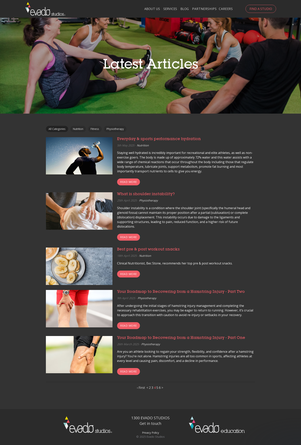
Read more (128, 182)
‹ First (141, 388)
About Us (152, 9)
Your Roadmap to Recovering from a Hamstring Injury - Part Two (181, 292)
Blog (184, 9)
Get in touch (150, 423)
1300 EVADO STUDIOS (150, 417)
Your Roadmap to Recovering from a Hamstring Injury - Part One (181, 338)
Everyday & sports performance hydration (159, 139)
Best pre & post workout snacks (148, 250)
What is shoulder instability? (146, 194)
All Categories (57, 129)
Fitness (95, 129)
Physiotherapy (115, 129)
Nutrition (78, 129)
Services (170, 9)
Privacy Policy (150, 432)
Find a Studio (261, 9)
